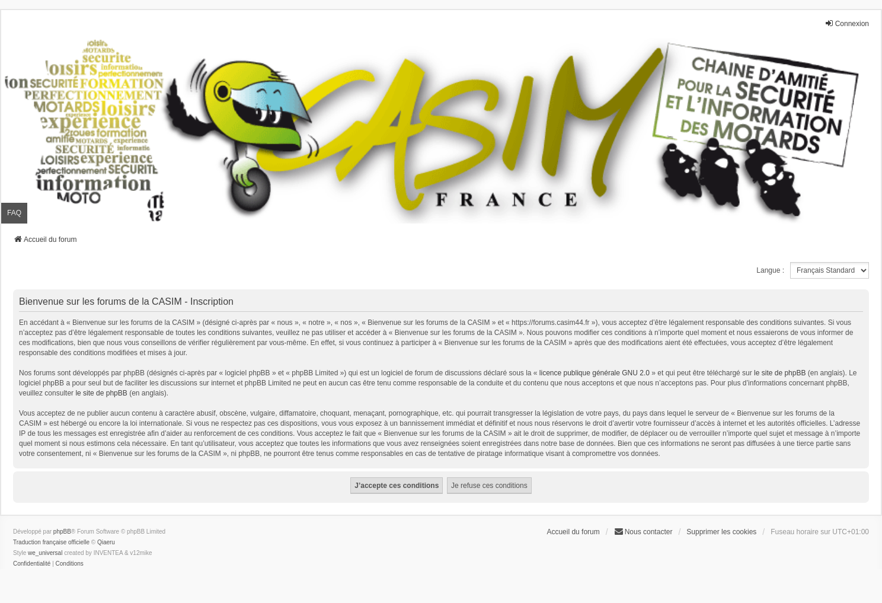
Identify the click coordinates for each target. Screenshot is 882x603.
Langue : (770, 270)
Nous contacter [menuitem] (643, 531)
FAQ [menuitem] (14, 213)
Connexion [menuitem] (847, 23)
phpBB (62, 531)
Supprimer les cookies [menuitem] (721, 532)
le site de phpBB (780, 373)
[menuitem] (31, 564)
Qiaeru (106, 542)
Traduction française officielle (51, 542)
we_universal (45, 553)
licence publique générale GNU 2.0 (594, 373)
